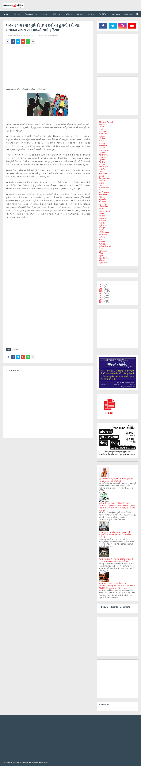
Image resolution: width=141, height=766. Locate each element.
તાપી (101, 171)
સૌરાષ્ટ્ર (102, 260)
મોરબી (101, 230)
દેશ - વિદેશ (103, 181)
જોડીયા (102, 164)
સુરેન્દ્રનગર (104, 258)
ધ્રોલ (101, 185)
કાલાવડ (102, 136)
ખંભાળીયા (103, 145)
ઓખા (101, 127)
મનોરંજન (103, 220)
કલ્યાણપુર (103, 131)
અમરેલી (102, 124)
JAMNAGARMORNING (39, 763)
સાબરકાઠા (103, 251)
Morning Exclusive (107, 122)
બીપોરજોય (103, 206)
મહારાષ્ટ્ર (102, 223)
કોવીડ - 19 (103, 138)
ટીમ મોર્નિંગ (103, 166)
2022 (101, 293)
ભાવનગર (102, 218)
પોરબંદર (102, 197)
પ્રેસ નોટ (102, 199)
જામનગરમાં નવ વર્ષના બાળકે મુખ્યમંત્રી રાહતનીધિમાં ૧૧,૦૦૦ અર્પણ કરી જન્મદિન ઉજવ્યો (115, 534)
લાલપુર (102, 244)
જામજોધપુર (104, 155)
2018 (101, 302)
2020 (101, 298)
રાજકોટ (102, 237)
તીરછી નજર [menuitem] (56, 14)
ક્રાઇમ (102, 141)
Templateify (14, 763)
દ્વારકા (101, 183)
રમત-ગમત (103, 234)
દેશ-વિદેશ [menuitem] (103, 14)
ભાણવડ (41, 35)
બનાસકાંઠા (103, 204)
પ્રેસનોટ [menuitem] (69, 14)
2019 (101, 300)
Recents (114, 607)
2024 (101, 289)
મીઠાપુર (102, 227)
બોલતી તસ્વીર (104, 211)
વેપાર (101, 248)
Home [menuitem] (5, 14)
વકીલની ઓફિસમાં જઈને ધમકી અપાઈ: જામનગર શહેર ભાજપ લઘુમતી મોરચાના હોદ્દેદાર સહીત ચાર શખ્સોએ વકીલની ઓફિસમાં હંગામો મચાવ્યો (117, 506)
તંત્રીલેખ (102, 169)
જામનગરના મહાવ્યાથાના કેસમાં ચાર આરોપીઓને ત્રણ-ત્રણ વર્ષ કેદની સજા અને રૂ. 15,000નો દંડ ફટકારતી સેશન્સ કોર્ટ (117, 585)
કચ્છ (101, 129)
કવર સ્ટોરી (103, 134)
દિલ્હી (101, 176)
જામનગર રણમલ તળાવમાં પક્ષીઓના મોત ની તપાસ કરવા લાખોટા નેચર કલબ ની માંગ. (116, 560)
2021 (101, 295)
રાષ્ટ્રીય (102, 241)
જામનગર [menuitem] (17, 14)
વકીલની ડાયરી (105, 246)
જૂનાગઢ (102, 162)
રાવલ (101, 239)
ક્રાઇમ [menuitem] (44, 14)
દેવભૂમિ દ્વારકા (104, 178)
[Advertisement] (48, 66)
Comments (125, 607)
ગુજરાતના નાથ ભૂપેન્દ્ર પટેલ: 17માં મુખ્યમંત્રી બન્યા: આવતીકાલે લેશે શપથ (117, 480)
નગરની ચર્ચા (104, 188)
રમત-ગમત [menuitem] (115, 14)
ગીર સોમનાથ (104, 150)
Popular (104, 607)
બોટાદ (101, 209)
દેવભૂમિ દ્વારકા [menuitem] (31, 14)
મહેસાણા (102, 225)
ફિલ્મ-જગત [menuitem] (129, 14)
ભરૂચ (101, 213)
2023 (101, 291)
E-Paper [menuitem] (8, 20)
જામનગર (103, 157)
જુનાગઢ (102, 159)
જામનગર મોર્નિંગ (14, 35)
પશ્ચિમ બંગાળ (104, 195)
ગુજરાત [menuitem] (91, 14)
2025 (101, 287)
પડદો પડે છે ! (104, 192)
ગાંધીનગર (102, 148)
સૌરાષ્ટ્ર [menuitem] (80, 14)
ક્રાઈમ (102, 143)
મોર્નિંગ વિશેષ (104, 232)
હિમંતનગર (103, 263)
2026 (101, 284)
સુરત (101, 256)
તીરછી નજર (104, 173)
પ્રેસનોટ (102, 202)
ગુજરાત (102, 152)
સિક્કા (101, 253)
